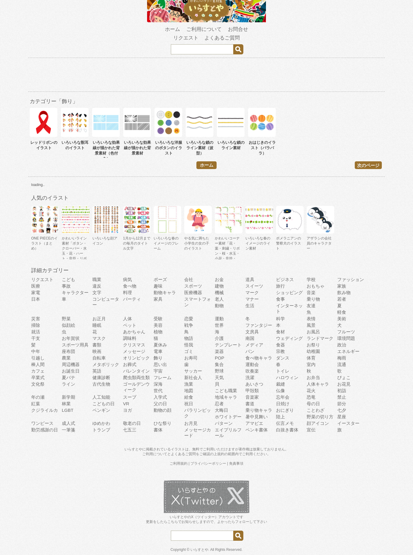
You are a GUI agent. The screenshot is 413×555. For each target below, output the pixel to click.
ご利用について (204, 29)
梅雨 (341, 357)
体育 (311, 357)
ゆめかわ (101, 423)
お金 (219, 279)
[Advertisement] (206, 76)
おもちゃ (315, 285)
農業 (66, 357)
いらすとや (199, 550)
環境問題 (346, 338)
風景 (311, 325)
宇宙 (158, 370)
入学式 (160, 397)
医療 (35, 285)
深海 (158, 384)
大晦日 (221, 410)
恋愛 (188, 318)
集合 (219, 364)
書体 (158, 429)
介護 (219, 338)
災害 (35, 318)
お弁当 (313, 377)
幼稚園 (313, 351)
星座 (341, 416)
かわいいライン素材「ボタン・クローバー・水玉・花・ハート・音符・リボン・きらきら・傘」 (74, 253)
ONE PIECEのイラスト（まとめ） (44, 243)
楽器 (219, 351)
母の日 (313, 403)
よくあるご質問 (222, 38)
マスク (99, 338)
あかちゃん (134, 331)
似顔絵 (68, 325)
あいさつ (254, 384)
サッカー (193, 370)
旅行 (280, 285)
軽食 (341, 312)
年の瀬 (38, 397)
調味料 (129, 338)
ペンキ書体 (256, 429)
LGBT (67, 410)
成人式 (68, 423)
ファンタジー (258, 325)
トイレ (282, 370)
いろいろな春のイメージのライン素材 (257, 243)
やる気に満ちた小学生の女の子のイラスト (196, 243)
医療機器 (193, 292)
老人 (219, 299)
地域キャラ (226, 397)
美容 (158, 325)
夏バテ (68, 377)
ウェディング (289, 338)
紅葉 (35, 403)
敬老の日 (132, 423)
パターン (224, 423)
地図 (188, 390)
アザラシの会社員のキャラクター (319, 243)
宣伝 (311, 429)
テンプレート (228, 344)
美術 (341, 318)
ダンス (282, 357)
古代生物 (101, 384)
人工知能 (101, 397)
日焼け (282, 403)
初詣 (341, 390)
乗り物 (313, 299)
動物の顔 (162, 410)
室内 (311, 364)
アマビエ (254, 423)
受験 (158, 318)
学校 (311, 279)
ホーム (172, 29)
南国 (249, 338)
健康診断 (101, 377)
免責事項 (236, 463)
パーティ (132, 299)
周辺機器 (71, 364)
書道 (249, 403)
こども (68, 279)
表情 (311, 318)
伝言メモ (285, 423)
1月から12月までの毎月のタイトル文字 (136, 243)
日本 (35, 299)
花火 (311, 390)
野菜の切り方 (320, 416)
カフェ (38, 370)
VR (126, 403)
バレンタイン (136, 370)
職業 (96, 279)
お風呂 (313, 331)
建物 (219, 285)
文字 (96, 292)
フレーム (162, 377)
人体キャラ (318, 384)
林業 (66, 403)
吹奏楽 (252, 370)
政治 (341, 344)
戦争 (188, 325)
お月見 (191, 423)
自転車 (99, 357)
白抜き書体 (287, 429)
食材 (280, 331)
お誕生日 (71, 370)
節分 (341, 403)
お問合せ (238, 29)
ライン (68, 384)
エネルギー (348, 351)
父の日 (160, 403)
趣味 (158, 285)
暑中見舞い (256, 416)
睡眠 (96, 325)
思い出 (160, 364)
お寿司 (191, 357)
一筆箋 (68, 429)
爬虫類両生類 (136, 377)
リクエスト (185, 38)
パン (249, 351)
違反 (96, 285)
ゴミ (188, 351)
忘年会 (282, 397)
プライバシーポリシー (208, 463)
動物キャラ (165, 292)
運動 (219, 318)
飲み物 (344, 292)
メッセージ (134, 351)
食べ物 (129, 285)
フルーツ (346, 331)
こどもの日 (103, 403)
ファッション (350, 279)
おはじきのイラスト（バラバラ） (262, 147)
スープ (129, 397)
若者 (341, 299)
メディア (254, 344)
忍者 (219, 403)
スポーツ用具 (75, 344)
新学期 (68, 397)
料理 (127, 292)
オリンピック (136, 357)
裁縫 (280, 384)
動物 (219, 305)
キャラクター (75, 292)
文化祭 (38, 384)
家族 (341, 285)
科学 (280, 318)
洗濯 (249, 377)
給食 (188, 397)
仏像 (280, 390)
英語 (96, 370)
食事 (280, 299)
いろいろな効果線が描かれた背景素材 (137, 147)
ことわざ (315, 410)
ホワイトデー (228, 416)
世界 (219, 325)
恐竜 (311, 397)
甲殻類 (252, 390)
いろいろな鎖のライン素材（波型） (199, 147)
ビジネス (285, 279)
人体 (127, 318)
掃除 (35, 325)
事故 (66, 285)
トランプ (101, 429)
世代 (158, 390)
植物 (158, 331)
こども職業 (226, 390)
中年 (35, 351)
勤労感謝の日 (44, 429)
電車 (158, 351)
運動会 (252, 364)
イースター (348, 423)
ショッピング (289, 292)
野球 (219, 370)
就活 (35, 331)
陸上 (280, 416)
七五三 (129, 429)
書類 (96, 344)
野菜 (66, 318)
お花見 (344, 384)
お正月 (99, 318)
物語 (188, 338)
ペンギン (101, 410)
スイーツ (254, 285)
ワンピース (42, 423)
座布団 (68, 351)
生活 (249, 305)
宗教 (280, 351)
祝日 (188, 403)
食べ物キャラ (258, 357)
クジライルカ (44, 410)
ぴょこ (344, 377)
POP (219, 357)
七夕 (341, 410)
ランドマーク (320, 338)
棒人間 (38, 364)
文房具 (252, 331)
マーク (252, 292)
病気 (127, 279)
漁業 (188, 384)
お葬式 (129, 364)
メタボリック (105, 364)
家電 (35, 292)
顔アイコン (318, 423)
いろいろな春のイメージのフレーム (166, 243)
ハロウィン (287, 377)
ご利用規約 (178, 463)
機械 (219, 292)
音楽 (311, 292)
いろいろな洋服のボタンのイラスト (168, 147)
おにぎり (285, 410)
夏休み (160, 344)
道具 (249, 279)
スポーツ (193, 285)
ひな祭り (162, 423)
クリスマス (134, 344)
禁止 (341, 397)
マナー (252, 299)
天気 (219, 377)
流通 (341, 364)
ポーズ (160, 279)
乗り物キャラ (258, 410)
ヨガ (127, 410)
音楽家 (252, 397)
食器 (280, 344)
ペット (129, 325)
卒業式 (38, 377)
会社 (188, 279)
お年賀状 (71, 338)
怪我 (188, 344)
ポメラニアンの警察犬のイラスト (288, 243)
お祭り (313, 344)
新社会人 (193, 377)
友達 (311, 305)
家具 (158, 299)
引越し (38, 357)
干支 (35, 338)
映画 (96, 351)
